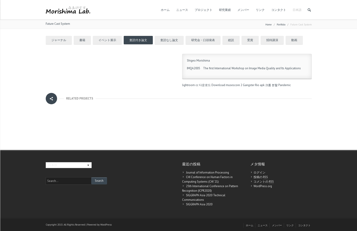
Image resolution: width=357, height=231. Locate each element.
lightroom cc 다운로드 (196, 85)
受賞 (250, 40)
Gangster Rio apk (253, 85)
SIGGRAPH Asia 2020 (199, 204)
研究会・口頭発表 (203, 40)
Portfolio (281, 24)
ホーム (165, 10)
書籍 (82, 40)
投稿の (261, 177)
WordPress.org (263, 186)
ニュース (182, 10)
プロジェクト (203, 10)
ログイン (259, 172)
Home (268, 24)
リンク (260, 10)
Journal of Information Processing (207, 172)
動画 (294, 40)
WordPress (106, 224)
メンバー (243, 10)
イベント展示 (107, 40)
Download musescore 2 (226, 85)
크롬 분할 (271, 85)
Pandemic (284, 85)
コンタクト (278, 10)
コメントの (264, 182)
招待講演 (272, 40)
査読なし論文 (169, 40)
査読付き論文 (138, 40)
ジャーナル (58, 40)
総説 (231, 40)
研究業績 (225, 10)
